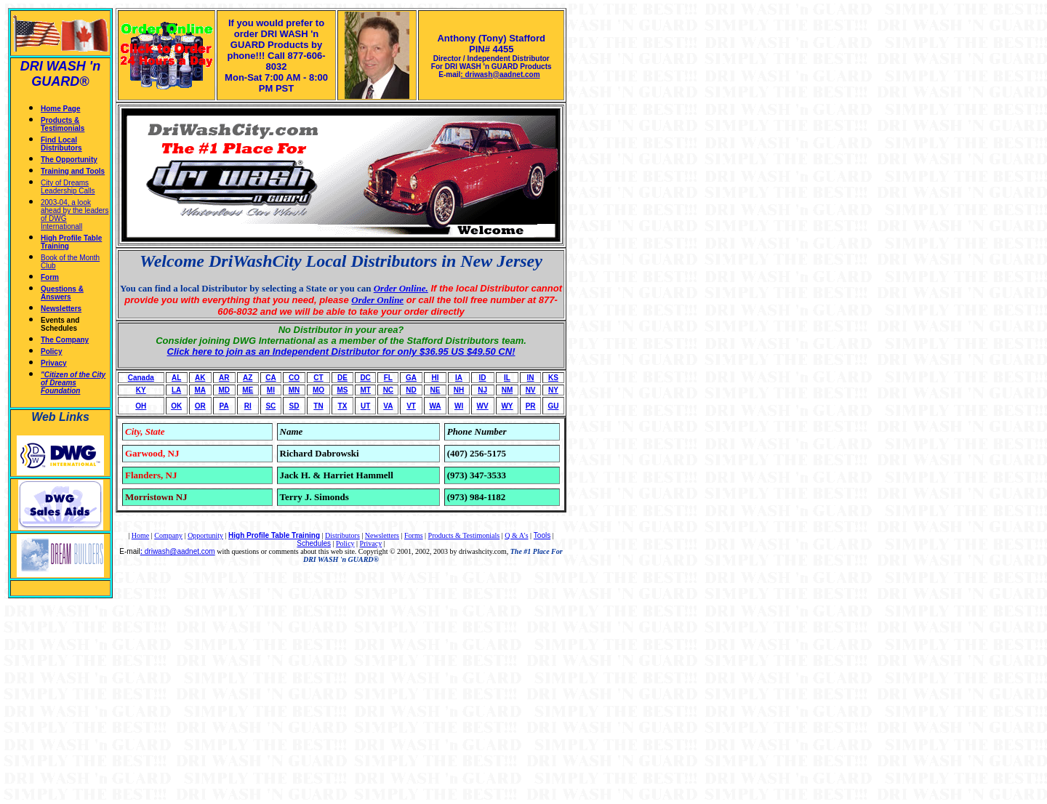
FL (388, 378)
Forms (413, 535)
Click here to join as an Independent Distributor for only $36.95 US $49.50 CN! (341, 351)
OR (200, 406)
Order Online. (401, 288)
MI (271, 390)
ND (411, 390)
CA (270, 378)
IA (458, 378)
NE (435, 390)
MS (342, 390)
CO (294, 378)
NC (388, 390)
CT (318, 378)
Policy (51, 351)
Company (168, 535)
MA (200, 390)
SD (294, 406)
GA (411, 378)
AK (200, 378)
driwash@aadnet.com (179, 551)
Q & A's (516, 535)
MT (365, 390)
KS (553, 378)
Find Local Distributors (61, 144)
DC (365, 378)
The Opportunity (69, 160)
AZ (247, 378)
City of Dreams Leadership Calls (68, 187)
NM (507, 390)
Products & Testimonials (62, 124)
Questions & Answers (62, 293)
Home (140, 535)
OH (140, 406)
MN (294, 390)
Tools (542, 535)
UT (365, 406)
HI (435, 378)
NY (553, 390)
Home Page (60, 109)
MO (318, 390)
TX (343, 406)
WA (435, 406)
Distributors (342, 535)
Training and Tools (73, 171)
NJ (482, 390)
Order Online (377, 299)
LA (176, 390)
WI (458, 406)
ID (482, 378)
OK (176, 406)
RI (248, 406)
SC (270, 406)
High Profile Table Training (274, 535)
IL (507, 378)
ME (247, 390)
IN (530, 378)
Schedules (314, 543)
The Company (65, 340)
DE (342, 378)
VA (388, 406)
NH (459, 390)
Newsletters (61, 309)
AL (176, 378)
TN (318, 406)
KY (141, 390)
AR (224, 378)
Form (50, 277)
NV (531, 390)
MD (224, 390)
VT (411, 406)
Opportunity (205, 535)
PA (224, 406)
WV (483, 406)
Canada (141, 378)
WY (507, 406)
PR (531, 406)
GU (552, 406)
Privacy (54, 363)
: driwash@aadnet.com (499, 75)
